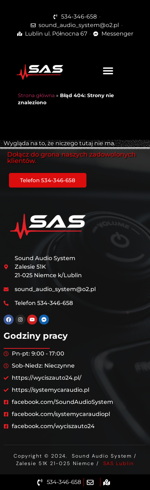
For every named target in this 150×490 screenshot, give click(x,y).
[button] (108, 71)
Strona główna (36, 95)
